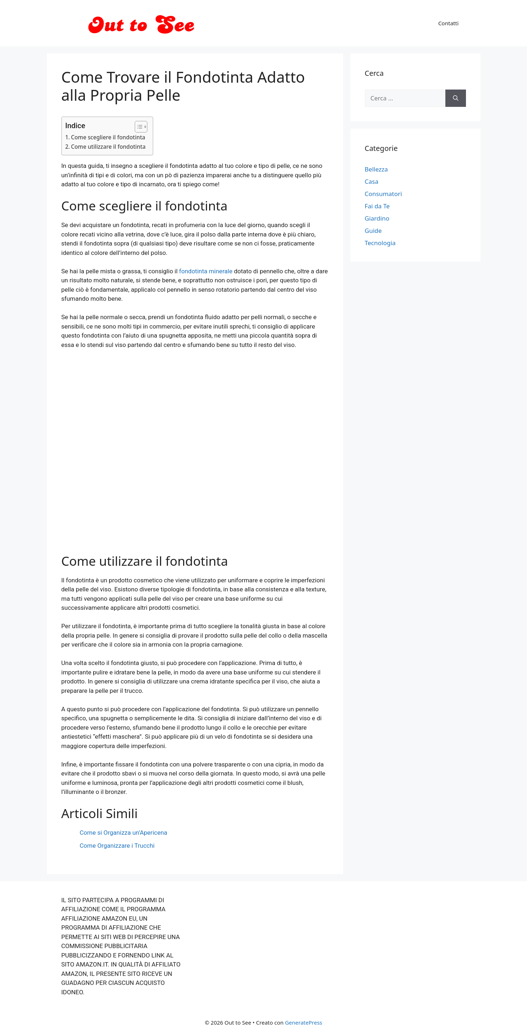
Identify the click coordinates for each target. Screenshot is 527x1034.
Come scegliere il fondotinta (108, 137)
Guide (373, 230)
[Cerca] (455, 98)
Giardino (377, 218)
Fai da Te (377, 206)
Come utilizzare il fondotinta (108, 146)
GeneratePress (303, 1022)
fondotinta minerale (206, 271)
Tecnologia (380, 243)
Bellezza (376, 169)
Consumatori (383, 194)
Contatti (448, 23)
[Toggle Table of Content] (137, 127)
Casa (372, 181)
